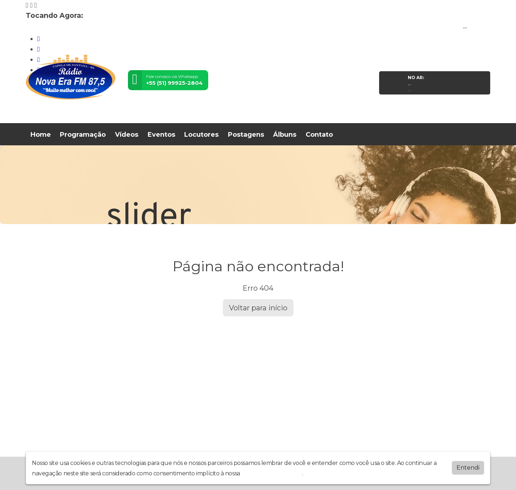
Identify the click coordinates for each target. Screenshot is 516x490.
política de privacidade (271, 472)
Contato (319, 135)
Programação (83, 135)
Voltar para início (258, 308)
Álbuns (284, 135)
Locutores (201, 135)
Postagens (246, 135)
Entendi (468, 467)
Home (40, 135)
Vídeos (126, 135)
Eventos (161, 135)
